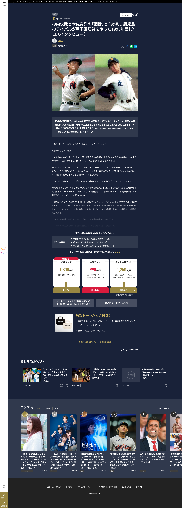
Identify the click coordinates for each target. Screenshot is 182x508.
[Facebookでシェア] (127, 46)
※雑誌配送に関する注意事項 (124, 295)
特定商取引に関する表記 (108, 487)
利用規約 (69, 487)
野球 (26, 1)
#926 (73, 386)
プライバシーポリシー (85, 487)
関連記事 (179, 497)
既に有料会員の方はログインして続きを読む (95, 342)
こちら (117, 251)
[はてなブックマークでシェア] (136, 46)
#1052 (25, 386)
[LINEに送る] (131, 46)
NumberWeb (126, 487)
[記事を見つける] (4, 487)
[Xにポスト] (122, 46)
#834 (55, 14)
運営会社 (139, 487)
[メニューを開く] (4, 4)
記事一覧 (19, 1)
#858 (123, 386)
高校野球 (35, 1)
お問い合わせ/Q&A (54, 487)
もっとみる (163, 408)
